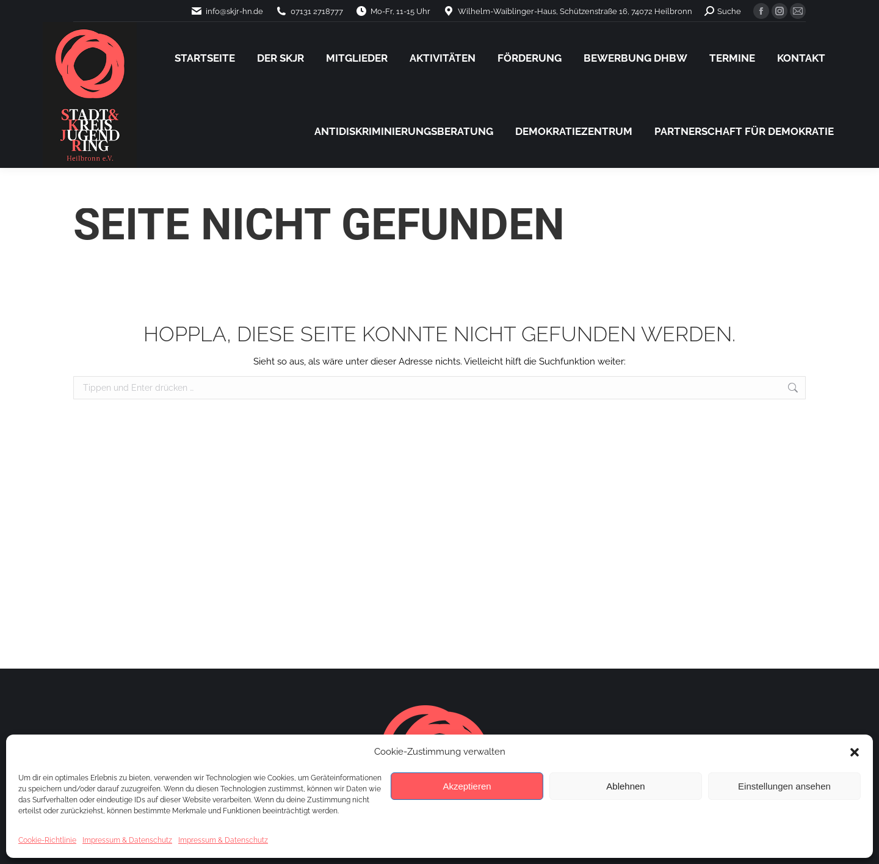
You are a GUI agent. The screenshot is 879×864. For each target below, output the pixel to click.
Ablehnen (625, 786)
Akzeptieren (467, 786)
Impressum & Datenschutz (127, 840)
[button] (854, 752)
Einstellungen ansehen (784, 786)
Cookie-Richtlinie (47, 840)
